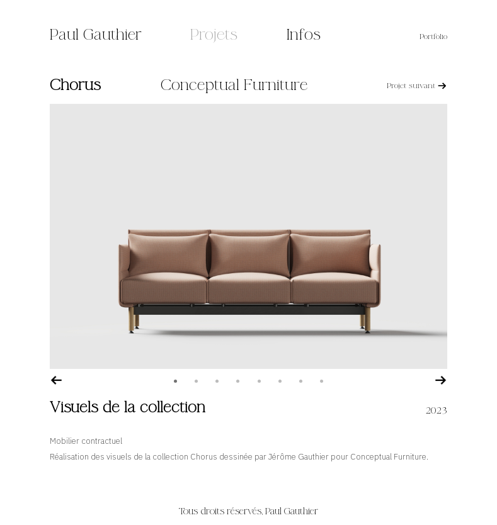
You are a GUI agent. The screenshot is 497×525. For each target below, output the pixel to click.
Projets (213, 35)
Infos (304, 35)
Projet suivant (417, 86)
